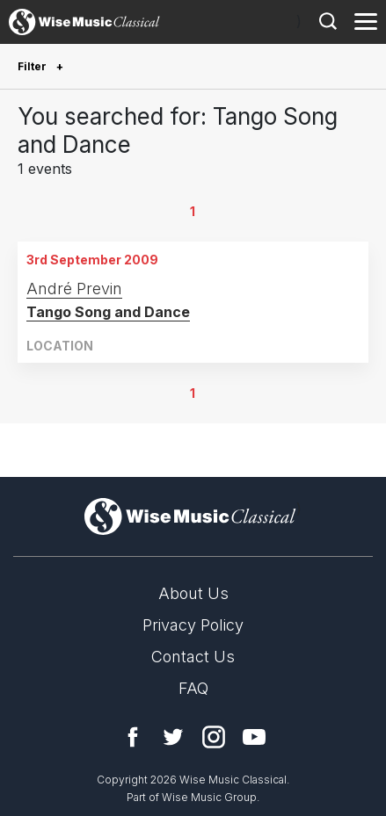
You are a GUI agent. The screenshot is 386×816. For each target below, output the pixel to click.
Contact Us (193, 656)
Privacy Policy (193, 625)
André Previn (74, 288)
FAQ (193, 688)
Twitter (173, 737)
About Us (193, 593)
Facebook (132, 737)
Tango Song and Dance (108, 312)
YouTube (254, 737)
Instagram (213, 737)
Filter (33, 66)
